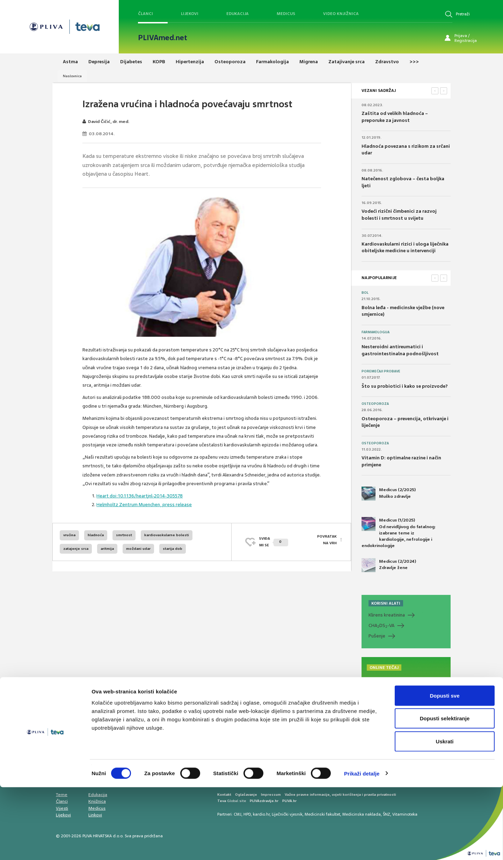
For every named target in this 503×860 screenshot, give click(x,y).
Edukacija (237, 13)
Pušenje (377, 636)
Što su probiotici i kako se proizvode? (405, 386)
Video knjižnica (341, 13)
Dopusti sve (444, 768)
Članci (145, 13)
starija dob (172, 548)
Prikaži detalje (362, 846)
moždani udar (138, 548)
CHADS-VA (381, 625)
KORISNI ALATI (385, 603)
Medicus (286, 13)
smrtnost (124, 535)
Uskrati (445, 814)
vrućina (69, 535)
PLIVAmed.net (162, 37)
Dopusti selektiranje (445, 791)
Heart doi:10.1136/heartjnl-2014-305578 (139, 496)
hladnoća (96, 535)
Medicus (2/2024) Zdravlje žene (389, 565)
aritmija (107, 548)
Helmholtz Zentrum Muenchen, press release (144, 505)
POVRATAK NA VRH (327, 541)
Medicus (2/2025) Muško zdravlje (389, 494)
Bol (365, 293)
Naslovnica (72, 76)
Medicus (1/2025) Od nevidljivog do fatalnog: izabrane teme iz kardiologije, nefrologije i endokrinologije (399, 532)
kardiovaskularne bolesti (166, 535)
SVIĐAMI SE (273, 541)
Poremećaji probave (381, 371)
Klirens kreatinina (387, 615)
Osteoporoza (375, 404)
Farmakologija (375, 332)
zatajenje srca (75, 548)
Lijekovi (189, 13)
